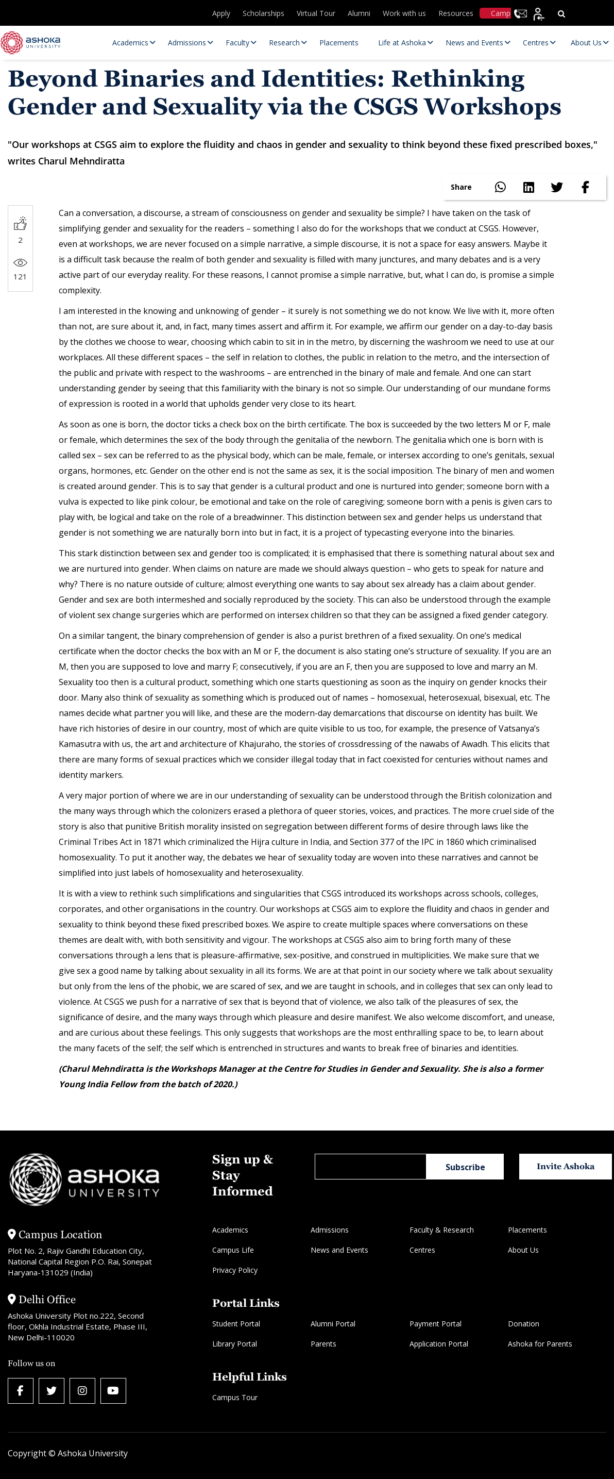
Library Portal (234, 1344)
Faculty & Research (442, 1230)
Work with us (404, 13)
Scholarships (263, 13)
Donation (523, 1323)
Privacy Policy (235, 1270)
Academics (230, 1230)
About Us (523, 1250)
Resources (455, 13)
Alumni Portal (333, 1323)
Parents (323, 1344)
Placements (527, 1230)
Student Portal (236, 1323)
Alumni (359, 13)
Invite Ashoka (566, 1166)
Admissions (330, 1230)
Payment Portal (436, 1323)
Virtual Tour (316, 13)
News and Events (339, 1250)
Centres (422, 1250)
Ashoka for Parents (540, 1344)
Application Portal (439, 1344)
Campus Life (233, 1250)
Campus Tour (235, 1397)
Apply (221, 13)
